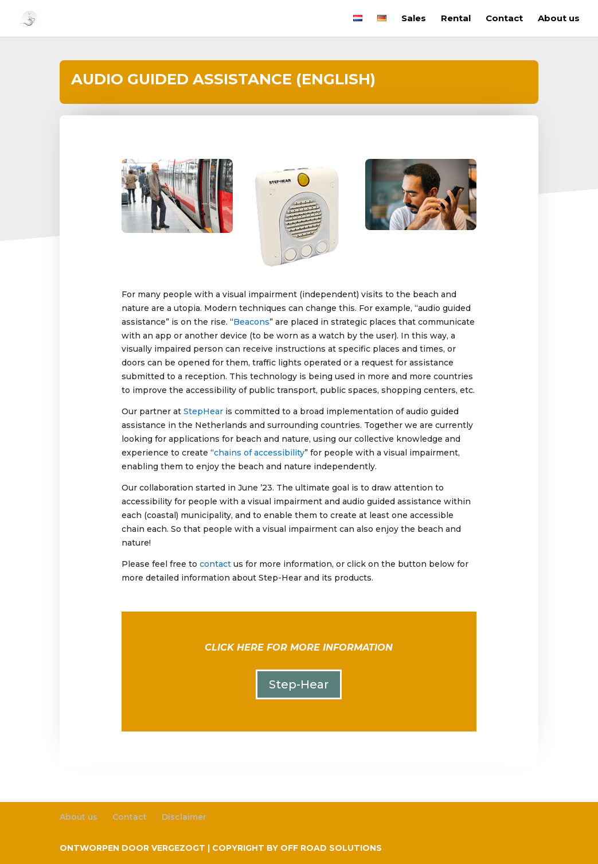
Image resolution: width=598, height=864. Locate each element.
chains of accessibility (259, 452)
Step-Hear (299, 684)
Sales (413, 19)
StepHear (203, 411)
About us (559, 19)
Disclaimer (184, 817)
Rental (456, 19)
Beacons (251, 322)
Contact (504, 19)
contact (215, 564)
